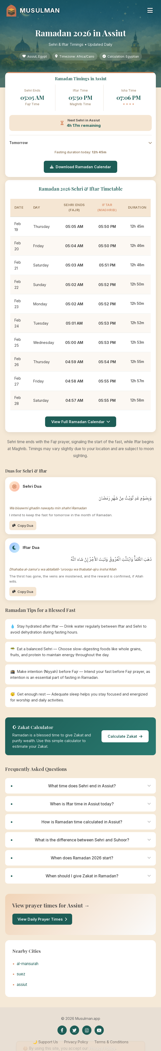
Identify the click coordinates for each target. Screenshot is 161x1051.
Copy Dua (22, 525)
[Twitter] (74, 1030)
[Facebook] (62, 1030)
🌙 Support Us (45, 1042)
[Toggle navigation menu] (150, 10)
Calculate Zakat (125, 736)
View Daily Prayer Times (42, 919)
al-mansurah (27, 963)
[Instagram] (86, 1030)
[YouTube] (99, 1030)
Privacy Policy (76, 1042)
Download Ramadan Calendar (80, 167)
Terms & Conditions (111, 1042)
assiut (22, 984)
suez (21, 974)
